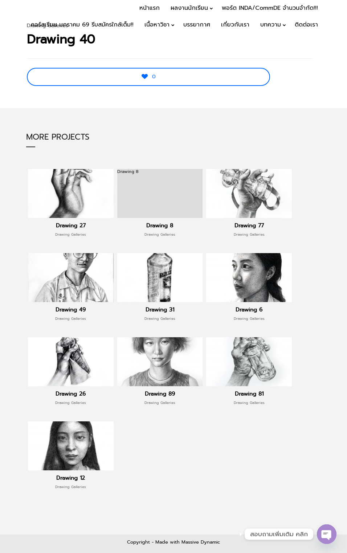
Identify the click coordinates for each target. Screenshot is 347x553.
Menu (326, 48)
